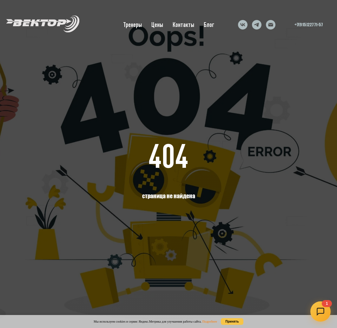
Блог (209, 24)
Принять (232, 321)
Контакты (183, 24)
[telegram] (256, 25)
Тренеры (132, 24)
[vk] (243, 25)
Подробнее (209, 321)
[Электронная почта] (270, 25)
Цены (157, 24)
